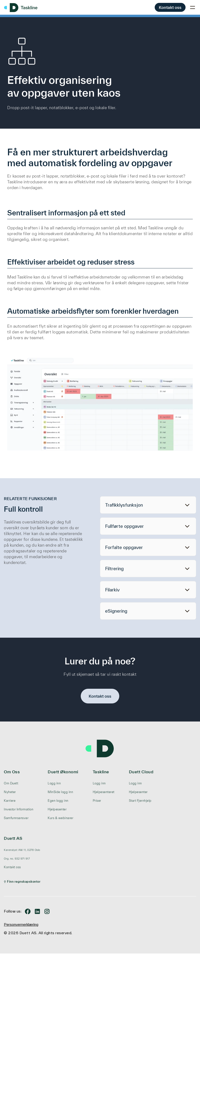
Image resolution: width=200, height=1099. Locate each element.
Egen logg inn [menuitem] (58, 800)
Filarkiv (112, 589)
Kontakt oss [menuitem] (12, 867)
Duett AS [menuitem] (13, 838)
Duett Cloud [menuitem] (141, 771)
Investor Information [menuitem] (18, 809)
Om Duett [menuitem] (11, 783)
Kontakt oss (170, 7)
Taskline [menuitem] (101, 771)
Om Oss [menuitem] (12, 771)
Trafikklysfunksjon (124, 505)
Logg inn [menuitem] (54, 783)
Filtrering (114, 568)
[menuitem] (22, 850)
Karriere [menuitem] (9, 800)
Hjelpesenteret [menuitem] (103, 792)
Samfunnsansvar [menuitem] (16, 818)
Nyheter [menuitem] (10, 792)
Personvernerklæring (21, 924)
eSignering (116, 611)
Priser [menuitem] (97, 800)
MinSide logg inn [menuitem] (60, 792)
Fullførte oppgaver (124, 526)
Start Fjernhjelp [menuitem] (140, 800)
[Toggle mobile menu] (192, 7)
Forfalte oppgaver (124, 547)
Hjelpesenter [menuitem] (57, 809)
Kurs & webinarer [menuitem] (60, 818)
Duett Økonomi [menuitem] (63, 771)
